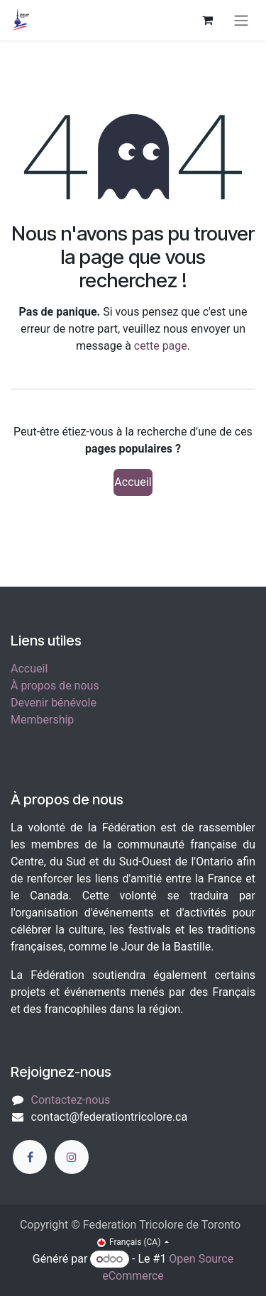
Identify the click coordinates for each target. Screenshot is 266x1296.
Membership (42, 719)
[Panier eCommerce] (207, 20)
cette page (160, 346)
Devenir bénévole (53, 702)
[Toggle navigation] (241, 20)
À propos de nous (55, 685)
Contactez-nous (71, 1100)
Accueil (132, 482)
